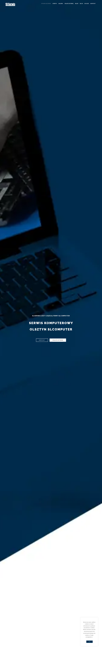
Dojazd (86, 3)
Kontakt (93, 3)
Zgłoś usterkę (69, 3)
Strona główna (46, 3)
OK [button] (89, 641)
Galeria (60, 3)
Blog (81, 3)
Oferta (55, 3)
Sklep (76, 3)
